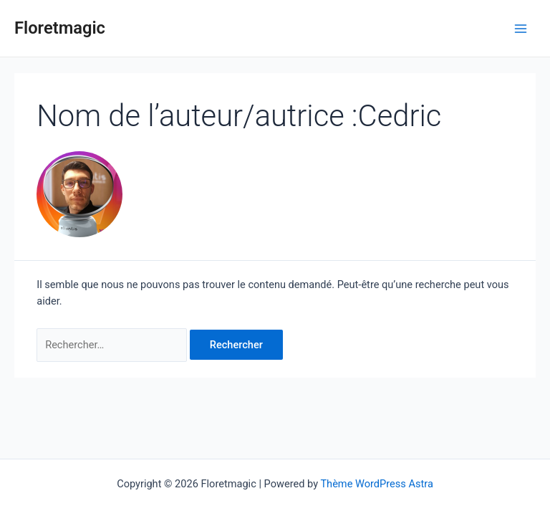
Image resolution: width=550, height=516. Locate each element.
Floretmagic (59, 28)
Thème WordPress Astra (376, 483)
